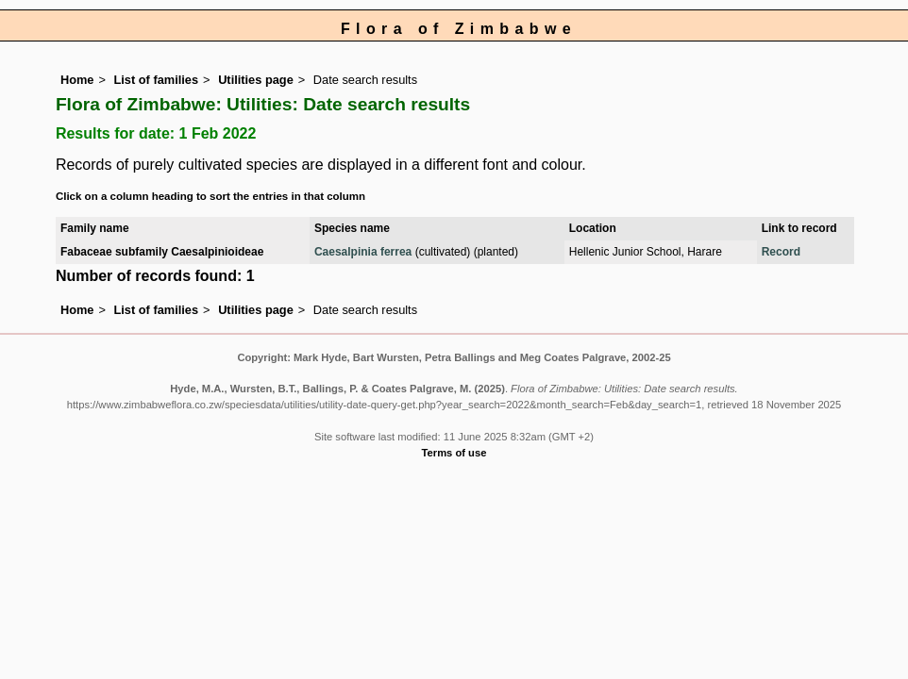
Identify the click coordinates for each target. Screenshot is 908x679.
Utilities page (256, 80)
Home (77, 80)
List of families (155, 80)
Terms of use (454, 452)
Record (781, 251)
